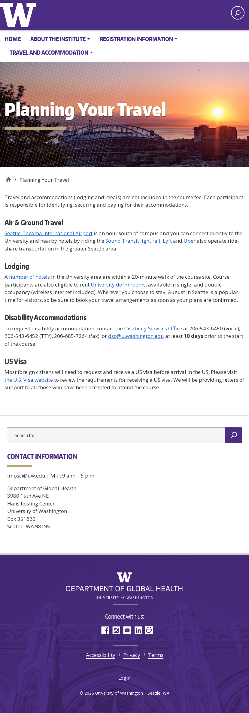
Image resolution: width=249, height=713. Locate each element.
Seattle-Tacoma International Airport (49, 233)
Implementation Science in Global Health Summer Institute (8, 177)
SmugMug (149, 630)
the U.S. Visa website (29, 379)
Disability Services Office (153, 328)
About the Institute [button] (58, 39)
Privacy (131, 654)
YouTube (127, 630)
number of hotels (29, 276)
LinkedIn (138, 630)
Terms (155, 654)
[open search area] (237, 13)
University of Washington (19, 13)
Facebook (105, 630)
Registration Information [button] (136, 39)
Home (13, 39)
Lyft (167, 240)
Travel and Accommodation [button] (49, 52)
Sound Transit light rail (132, 240)
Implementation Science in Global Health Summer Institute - (92, 14)
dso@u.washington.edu (136, 335)
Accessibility (100, 654)
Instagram (116, 630)
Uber (190, 240)
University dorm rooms (118, 284)
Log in (124, 678)
